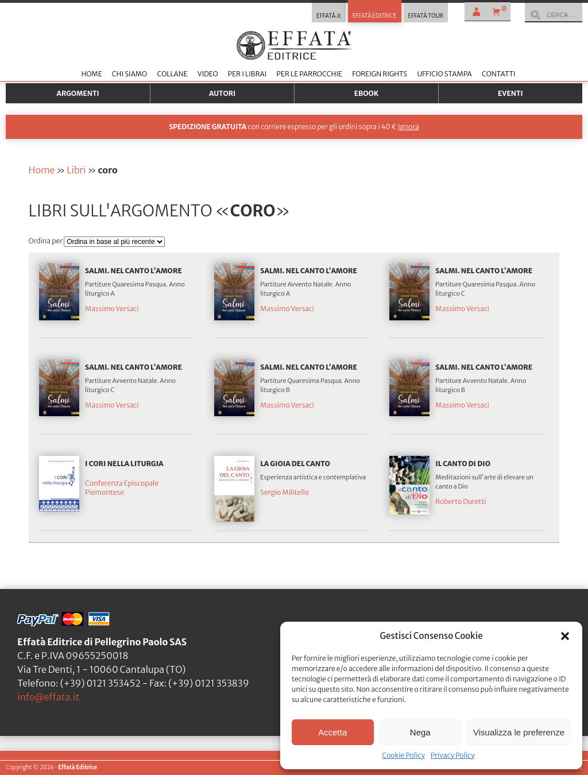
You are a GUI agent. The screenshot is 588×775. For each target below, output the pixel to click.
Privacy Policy (453, 755)
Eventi (510, 93)
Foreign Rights (379, 73)
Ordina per (46, 241)
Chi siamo (129, 73)
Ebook (366, 93)
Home (91, 73)
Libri (76, 170)
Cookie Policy (403, 755)
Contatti (499, 73)
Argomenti (78, 93)
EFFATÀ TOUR (425, 16)
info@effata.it (48, 697)
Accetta (332, 732)
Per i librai (247, 73)
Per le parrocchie (309, 73)
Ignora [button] (408, 126)
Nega (420, 732)
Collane (172, 73)
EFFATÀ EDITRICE (375, 16)
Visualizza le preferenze (518, 732)
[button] (565, 636)
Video (208, 73)
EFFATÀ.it (328, 16)
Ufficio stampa (444, 73)
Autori (222, 93)
